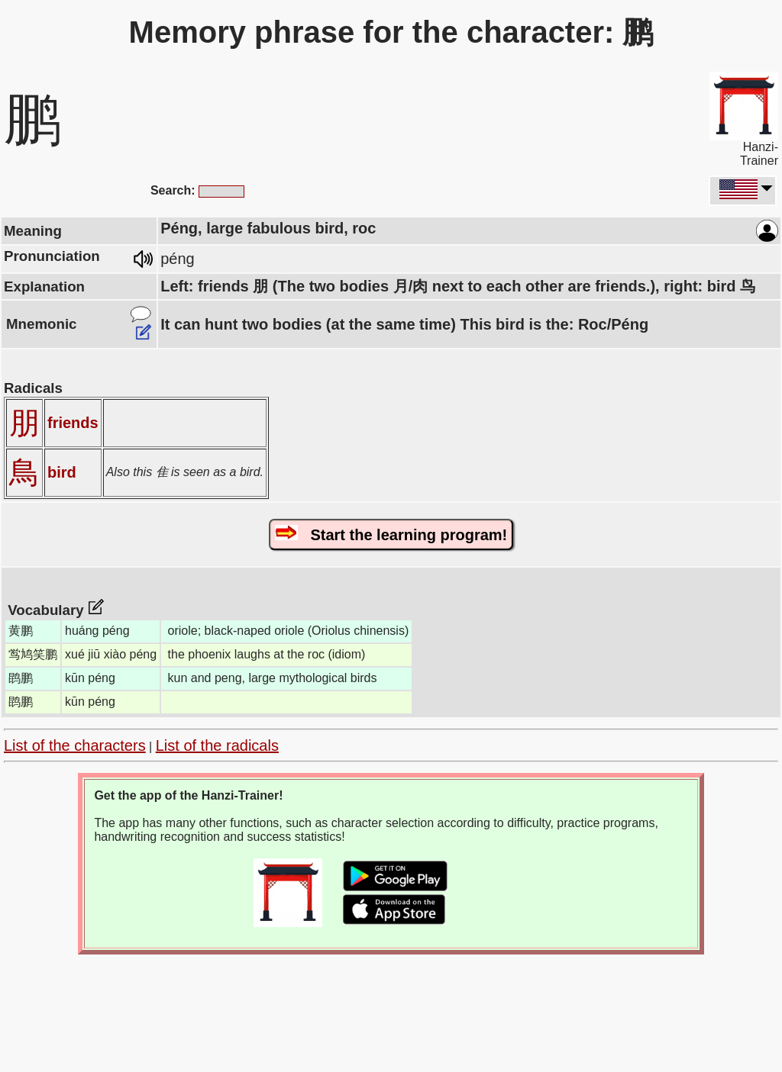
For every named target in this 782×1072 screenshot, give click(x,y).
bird (61, 472)
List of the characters (75, 745)
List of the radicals (217, 745)
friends (73, 422)
